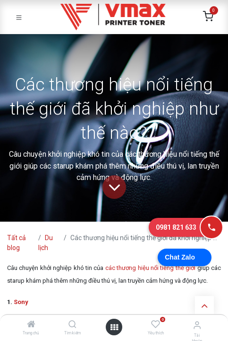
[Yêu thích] (155, 324)
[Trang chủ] (31, 325)
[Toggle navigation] (19, 17)
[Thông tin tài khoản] (197, 325)
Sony (21, 301)
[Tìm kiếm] (72, 325)
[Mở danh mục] (114, 327)
